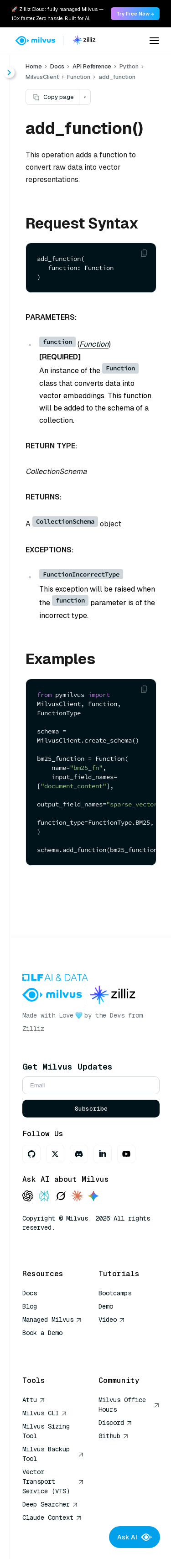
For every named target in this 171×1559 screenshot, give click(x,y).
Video (111, 1319)
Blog (29, 1306)
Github (113, 1436)
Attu (33, 1400)
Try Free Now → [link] (135, 13)
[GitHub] (31, 1154)
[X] (55, 1154)
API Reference (92, 66)
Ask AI (134, 1537)
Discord (115, 1423)
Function (94, 344)
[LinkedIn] (102, 1154)
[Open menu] (154, 40)
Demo (105, 1306)
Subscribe (91, 1108)
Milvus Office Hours (129, 1404)
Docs (57, 66)
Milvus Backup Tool (53, 1454)
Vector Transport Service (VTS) (53, 1481)
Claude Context (52, 1517)
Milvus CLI (44, 1413)
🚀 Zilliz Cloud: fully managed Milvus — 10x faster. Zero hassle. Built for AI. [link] (57, 13)
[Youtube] (126, 1154)
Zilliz (33, 1028)
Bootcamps (114, 1293)
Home (34, 66)
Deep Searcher (50, 1504)
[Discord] (79, 1154)
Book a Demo (42, 1333)
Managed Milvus (52, 1319)
